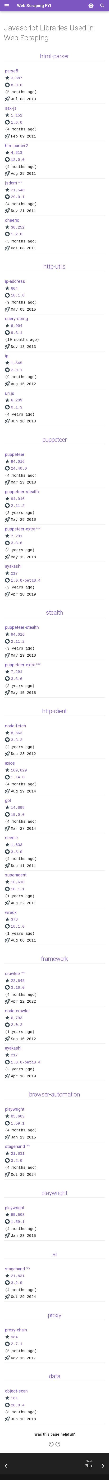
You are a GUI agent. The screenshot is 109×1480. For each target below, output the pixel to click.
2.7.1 (16, 1344)
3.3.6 (16, 543)
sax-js (11, 108)
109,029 (19, 770)
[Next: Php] (93, 1465)
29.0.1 (18, 197)
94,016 (18, 461)
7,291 (16, 536)
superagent (16, 874)
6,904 (16, 326)
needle (11, 837)
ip (6, 355)
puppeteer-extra (20, 528)
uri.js (9, 393)
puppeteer (54, 439)
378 (14, 919)
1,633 (16, 845)
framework (54, 958)
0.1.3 (16, 407)
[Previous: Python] (7, 1465)
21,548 (18, 190)
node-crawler (17, 1010)
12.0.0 (18, 160)
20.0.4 (18, 1405)
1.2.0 (16, 234)
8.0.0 (16, 85)
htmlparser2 (16, 145)
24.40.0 (19, 468)
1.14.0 (18, 777)
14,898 (18, 807)
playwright (14, 1109)
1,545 (16, 363)
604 (14, 288)
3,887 (16, 78)
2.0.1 (16, 370)
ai (54, 1254)
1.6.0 (16, 122)
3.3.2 (16, 740)
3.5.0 (16, 852)
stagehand (15, 1146)
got (8, 800)
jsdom (11, 182)
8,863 (16, 733)
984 (14, 1337)
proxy (54, 1315)
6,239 (16, 400)
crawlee (12, 973)
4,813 (16, 152)
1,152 (16, 115)
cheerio (12, 220)
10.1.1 (18, 889)
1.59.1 (18, 1123)
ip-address (15, 281)
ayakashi (13, 566)
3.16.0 (18, 987)
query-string (16, 318)
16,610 (18, 882)
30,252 (18, 227)
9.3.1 (16, 333)
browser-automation (54, 1094)
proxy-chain (16, 1329)
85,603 (18, 1116)
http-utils (54, 266)
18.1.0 (18, 926)
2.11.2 (18, 506)
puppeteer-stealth (22, 491)
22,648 (18, 981)
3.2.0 (16, 1160)
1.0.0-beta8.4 (26, 580)
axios (10, 763)
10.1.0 (18, 295)
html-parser (54, 56)
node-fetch (15, 725)
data (54, 1376)
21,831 (18, 1153)
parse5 (11, 70)
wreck (11, 912)
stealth (54, 612)
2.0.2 (16, 1025)
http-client (54, 711)
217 (14, 573)
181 (14, 1398)
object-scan (16, 1390)
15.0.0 (18, 814)
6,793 (16, 1018)
